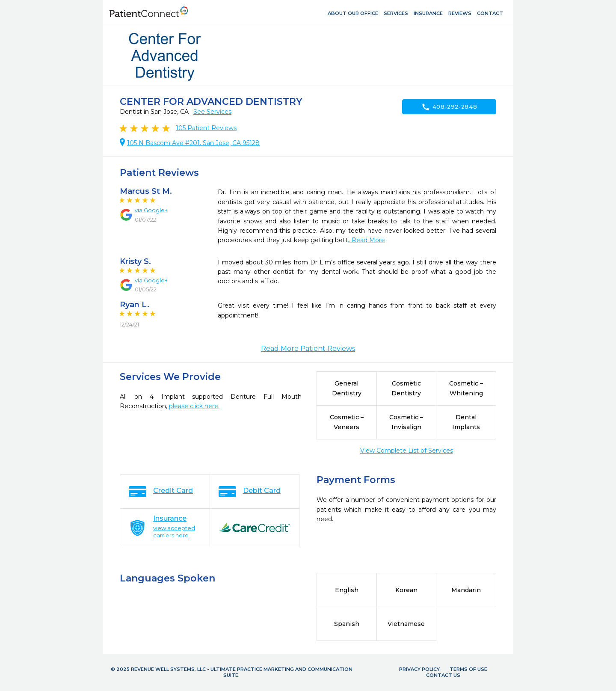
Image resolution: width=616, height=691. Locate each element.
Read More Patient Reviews (308, 348)
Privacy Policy (419, 669)
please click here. (194, 406)
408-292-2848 (449, 107)
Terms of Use (468, 669)
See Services (212, 112)
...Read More (366, 240)
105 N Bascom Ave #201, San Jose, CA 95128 (193, 143)
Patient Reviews (206, 128)
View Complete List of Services (406, 450)
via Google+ (151, 210)
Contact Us (443, 675)
